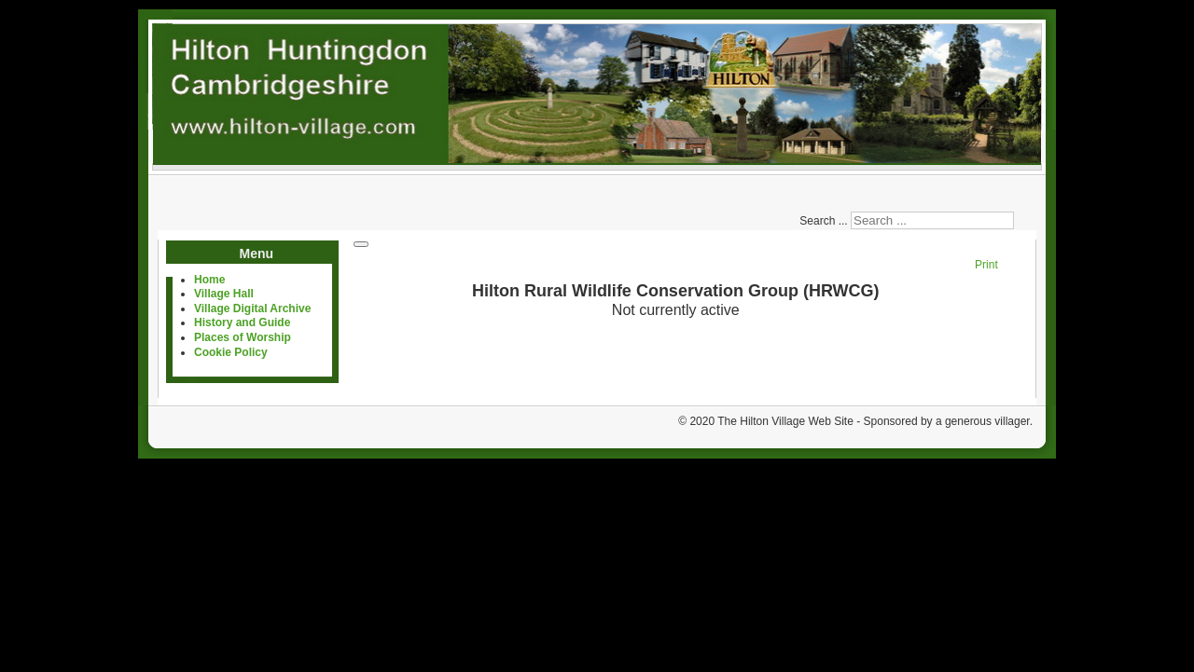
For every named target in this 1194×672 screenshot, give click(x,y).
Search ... (823, 220)
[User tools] (361, 244)
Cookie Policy (231, 352)
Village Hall (224, 293)
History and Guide (242, 322)
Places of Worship (242, 337)
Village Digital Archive (252, 308)
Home (209, 279)
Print (986, 264)
